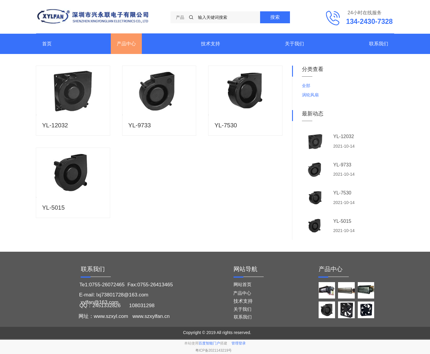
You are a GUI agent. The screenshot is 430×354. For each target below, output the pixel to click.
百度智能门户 (209, 343)
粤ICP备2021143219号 (213, 350)
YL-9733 (139, 125)
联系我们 (378, 43)
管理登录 (238, 343)
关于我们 (294, 43)
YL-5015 (53, 207)
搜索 (275, 17)
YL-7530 (225, 125)
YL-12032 (55, 125)
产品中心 (126, 43)
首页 (47, 43)
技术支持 (210, 43)
